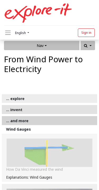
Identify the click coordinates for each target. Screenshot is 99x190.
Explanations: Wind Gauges (29, 177)
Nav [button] (40, 45)
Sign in (86, 32)
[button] (88, 45)
